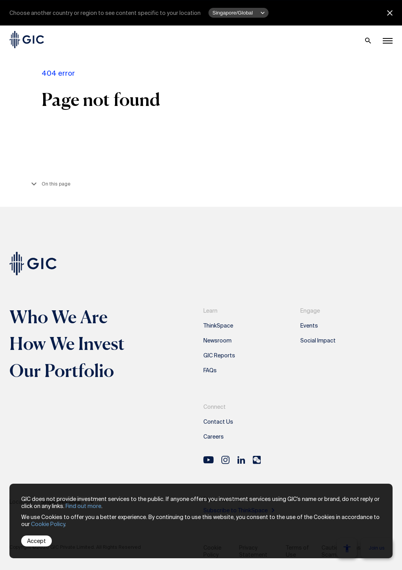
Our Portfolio (61, 370)
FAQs (210, 370)
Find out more (83, 506)
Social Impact (318, 340)
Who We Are (58, 317)
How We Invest (67, 343)
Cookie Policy (48, 524)
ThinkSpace (218, 325)
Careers (213, 436)
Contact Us (218, 421)
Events (309, 325)
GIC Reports (219, 355)
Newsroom (217, 340)
